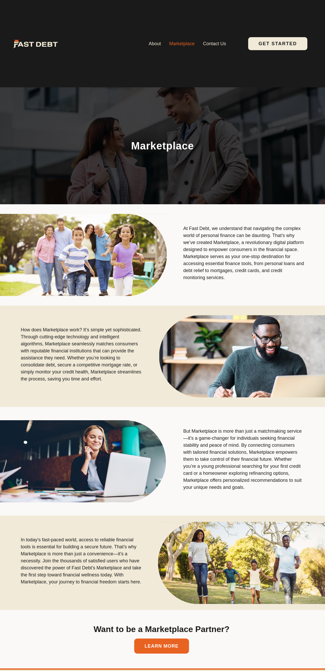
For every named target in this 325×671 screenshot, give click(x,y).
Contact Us (214, 43)
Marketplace (182, 43)
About (155, 43)
